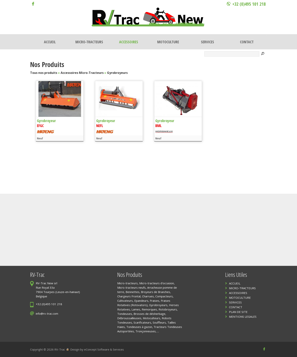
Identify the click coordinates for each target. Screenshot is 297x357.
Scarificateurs (142, 322)
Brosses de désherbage (149, 314)
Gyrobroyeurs (117, 73)
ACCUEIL (234, 283)
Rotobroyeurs (168, 309)
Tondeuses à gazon (139, 327)
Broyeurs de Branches (155, 292)
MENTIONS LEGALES (242, 316)
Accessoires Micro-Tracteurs (82, 73)
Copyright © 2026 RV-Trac (47, 349)
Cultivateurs (125, 301)
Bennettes (132, 292)
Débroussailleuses (129, 318)
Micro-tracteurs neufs (131, 287)
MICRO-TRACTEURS (242, 288)
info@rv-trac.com (47, 313)
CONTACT (235, 307)
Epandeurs (141, 301)
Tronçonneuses (145, 331)
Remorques (149, 309)
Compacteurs (164, 296)
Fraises (154, 301)
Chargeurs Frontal (129, 296)
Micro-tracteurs (127, 283)
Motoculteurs (151, 318)
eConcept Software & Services (104, 349)
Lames (135, 309)
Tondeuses (124, 314)
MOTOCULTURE (240, 297)
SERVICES (235, 302)
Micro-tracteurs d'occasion (156, 283)
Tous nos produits (43, 73)
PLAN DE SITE (238, 312)
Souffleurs (159, 322)
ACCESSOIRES (238, 293)
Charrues (148, 296)
